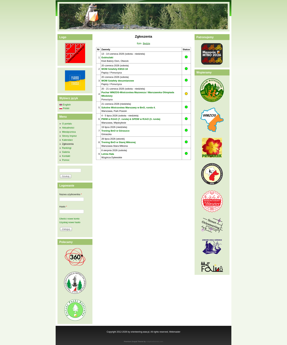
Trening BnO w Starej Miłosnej (118, 142)
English (65, 104)
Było (139, 43)
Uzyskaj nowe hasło (69, 222)
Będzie (146, 43)
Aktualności (68, 127)
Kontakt (66, 156)
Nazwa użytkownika (70, 194)
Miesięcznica (69, 131)
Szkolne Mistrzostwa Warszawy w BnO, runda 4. (128, 107)
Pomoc (65, 160)
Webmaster (174, 332)
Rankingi (66, 148)
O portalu (67, 123)
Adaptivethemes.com (154, 341)
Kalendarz (67, 140)
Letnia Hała (107, 154)
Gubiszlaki (107, 57)
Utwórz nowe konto (69, 218)
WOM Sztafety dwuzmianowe (117, 80)
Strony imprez (69, 135)
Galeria (66, 152)
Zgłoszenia (68, 144)
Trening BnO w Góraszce (115, 130)
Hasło (63, 206)
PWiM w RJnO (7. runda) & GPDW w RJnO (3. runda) (130, 119)
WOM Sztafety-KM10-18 (114, 69)
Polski (64, 108)
